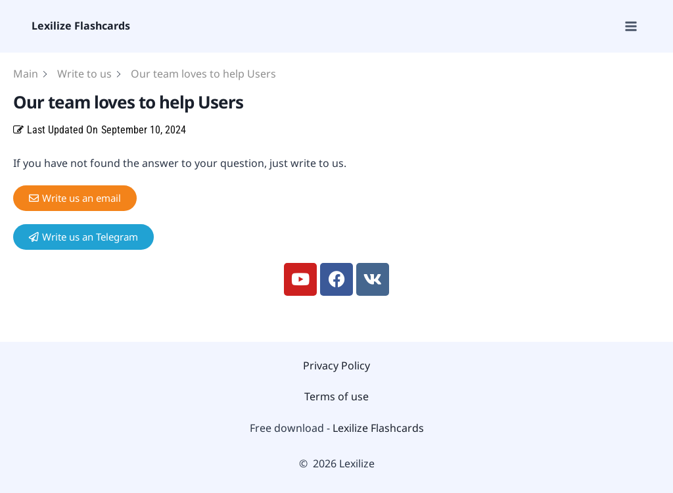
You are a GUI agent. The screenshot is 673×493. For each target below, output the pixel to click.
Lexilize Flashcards (378, 428)
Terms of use (336, 396)
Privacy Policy (336, 365)
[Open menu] (630, 26)
